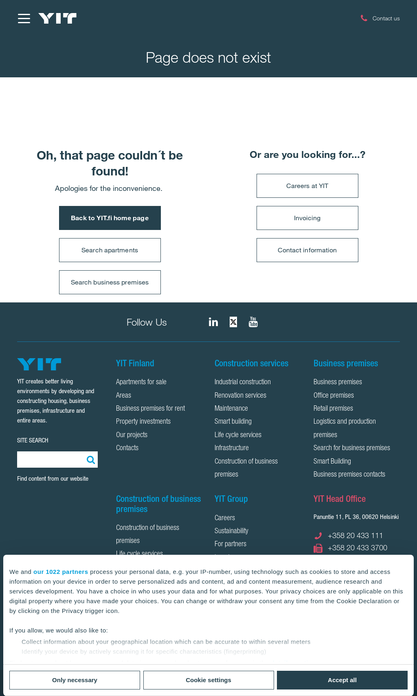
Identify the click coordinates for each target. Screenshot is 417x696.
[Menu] (23, 18)
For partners (230, 544)
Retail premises (333, 409)
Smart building (233, 422)
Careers (225, 518)
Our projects (131, 435)
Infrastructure (232, 448)
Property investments (143, 422)
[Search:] (89, 459)
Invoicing (307, 218)
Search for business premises (352, 448)
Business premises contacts (349, 475)
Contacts (127, 448)
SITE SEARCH (32, 440)
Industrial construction (243, 382)
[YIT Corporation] (253, 321)
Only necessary (74, 679)
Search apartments (109, 250)
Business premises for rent (150, 409)
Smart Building (332, 462)
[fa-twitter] (233, 321)
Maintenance (231, 409)
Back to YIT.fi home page (109, 218)
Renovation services (240, 396)
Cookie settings (208, 679)
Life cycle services (238, 435)
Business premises (338, 382)
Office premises (334, 396)
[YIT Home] (57, 18)
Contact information (307, 250)
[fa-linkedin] (213, 321)
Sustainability (231, 531)
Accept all (342, 679)
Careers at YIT (307, 186)
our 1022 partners (60, 571)
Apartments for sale (141, 382)
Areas (123, 396)
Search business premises (110, 282)
